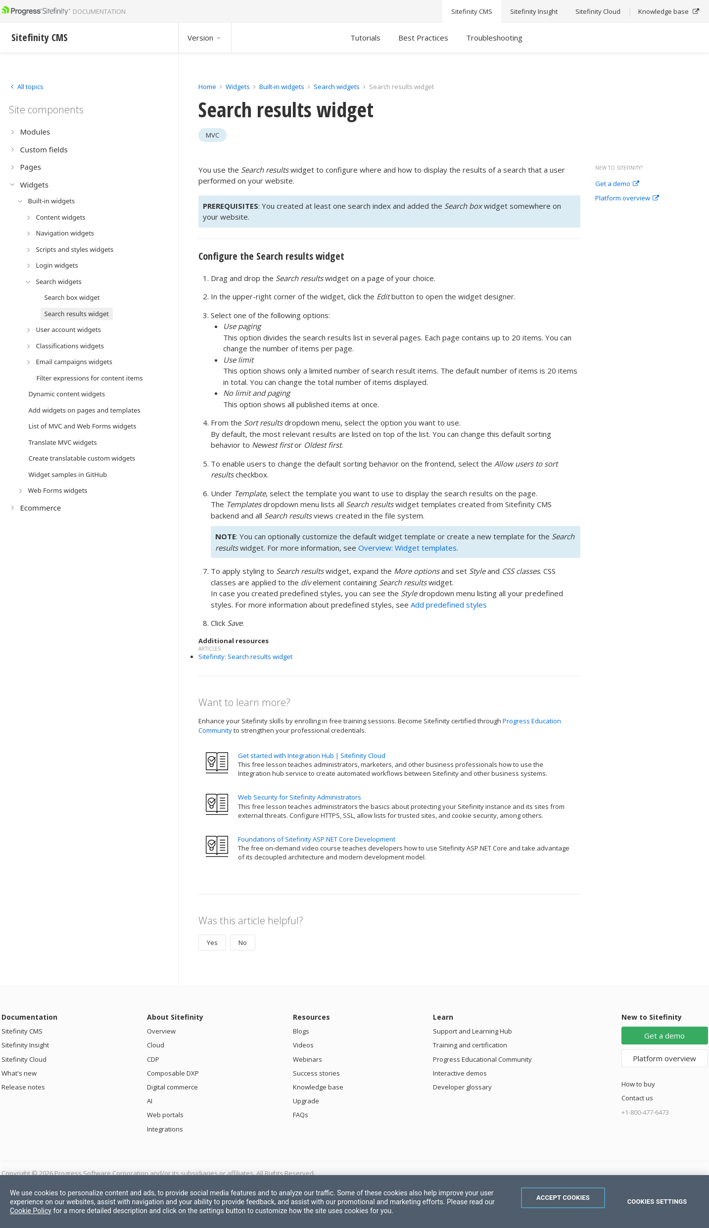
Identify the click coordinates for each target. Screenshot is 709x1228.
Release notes (23, 1087)
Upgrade (306, 1100)
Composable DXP (173, 1073)
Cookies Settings (657, 1201)
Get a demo (617, 184)
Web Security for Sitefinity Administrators (299, 797)
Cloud (155, 1044)
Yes (212, 942)
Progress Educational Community (482, 1059)
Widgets (238, 86)
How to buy (638, 1084)
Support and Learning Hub (472, 1031)
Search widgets (337, 86)
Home (207, 86)
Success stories (316, 1073)
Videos (303, 1044)
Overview (161, 1031)
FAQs (300, 1114)
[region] (354, 1201)
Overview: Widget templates (407, 548)
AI (149, 1100)
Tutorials (365, 38)
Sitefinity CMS (22, 1031)
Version (205, 38)
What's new (19, 1073)
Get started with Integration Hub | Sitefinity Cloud (311, 755)
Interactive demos (460, 1073)
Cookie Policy (30, 1211)
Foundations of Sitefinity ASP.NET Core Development (316, 839)
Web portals (165, 1114)
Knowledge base (318, 1087)
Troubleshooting (494, 38)
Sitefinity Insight (25, 1044)
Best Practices (423, 38)
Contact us (637, 1097)
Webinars (307, 1059)
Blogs (301, 1031)
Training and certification (470, 1044)
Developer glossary (462, 1087)
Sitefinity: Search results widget (245, 656)
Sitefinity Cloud (24, 1059)
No (242, 942)
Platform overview (627, 198)
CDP (153, 1059)
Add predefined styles (449, 605)
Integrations (165, 1129)
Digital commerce (172, 1087)
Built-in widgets (282, 86)
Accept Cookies (563, 1197)
